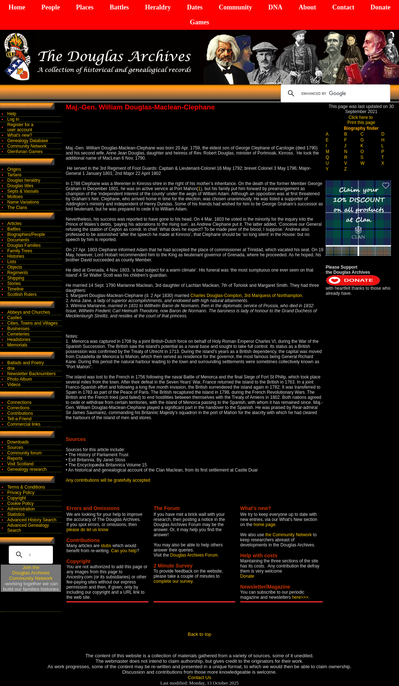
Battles (119, 7)
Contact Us (199, 677)
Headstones (18, 339)
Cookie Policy (20, 503)
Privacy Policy (20, 492)
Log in (13, 119)
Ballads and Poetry (25, 362)
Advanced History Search (31, 519)
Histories (15, 256)
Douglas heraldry (23, 180)
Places (84, 7)
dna (11, 368)
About (307, 7)
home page (264, 524)
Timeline (15, 289)
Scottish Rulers (22, 294)
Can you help (124, 550)
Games (199, 22)
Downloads (18, 442)
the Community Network (289, 534)
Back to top (199, 634)
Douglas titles (20, 185)
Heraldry (158, 7)
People (50, 7)
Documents (18, 239)
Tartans (14, 174)
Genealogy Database (27, 140)
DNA (275, 7)
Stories (14, 283)
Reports (15, 458)
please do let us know (87, 529)
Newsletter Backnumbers (31, 373)
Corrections (18, 407)
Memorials (17, 345)
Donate (380, 7)
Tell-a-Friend (19, 418)
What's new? (19, 135)
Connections (19, 402)
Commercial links (23, 424)
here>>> (300, 597)
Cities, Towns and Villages (32, 323)
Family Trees (19, 250)
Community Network (26, 146)
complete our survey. (174, 581)
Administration (21, 509)
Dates (195, 7)
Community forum (24, 453)
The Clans (17, 207)
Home (17, 7)
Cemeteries (18, 334)
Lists (11, 261)
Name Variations (23, 202)
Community (235, 7)
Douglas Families (24, 245)
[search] (334, 93)
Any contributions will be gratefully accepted (108, 480)
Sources (15, 447)
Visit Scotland (20, 463)
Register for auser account (20, 127)
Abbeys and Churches (28, 312)
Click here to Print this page (361, 120)
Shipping (15, 278)
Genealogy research (26, 469)
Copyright (16, 498)
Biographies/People (26, 234)
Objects (14, 267)
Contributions (20, 413)
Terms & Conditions (26, 487)
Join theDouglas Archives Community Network (31, 573)
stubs (107, 545)
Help (11, 113)
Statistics (16, 514)
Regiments (17, 272)
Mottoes (15, 196)
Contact (343, 7)
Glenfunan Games (24, 151)
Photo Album (19, 379)
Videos (13, 384)
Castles (14, 317)
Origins (14, 169)
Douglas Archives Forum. (194, 555)
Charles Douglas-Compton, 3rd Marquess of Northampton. (247, 295)
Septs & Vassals (22, 191)
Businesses (18, 328)
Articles (14, 223)
